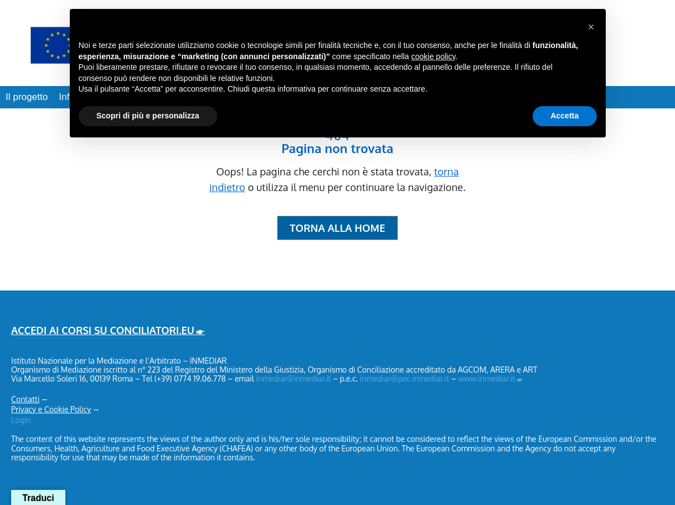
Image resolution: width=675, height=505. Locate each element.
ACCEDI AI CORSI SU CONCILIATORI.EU (102, 330)
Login (21, 420)
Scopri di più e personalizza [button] (148, 115)
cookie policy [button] (433, 56)
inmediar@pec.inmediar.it (404, 378)
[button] (591, 27)
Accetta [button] (564, 115)
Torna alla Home (337, 228)
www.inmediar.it (486, 378)
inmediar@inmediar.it (293, 378)
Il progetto (27, 97)
